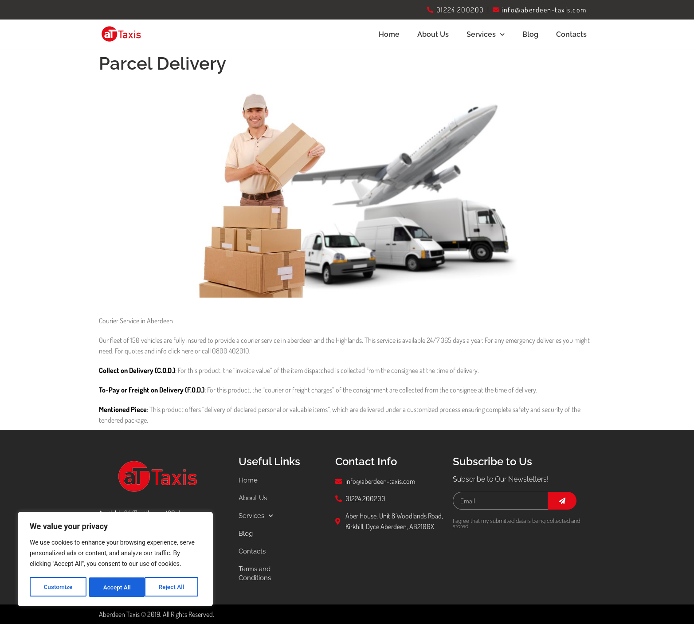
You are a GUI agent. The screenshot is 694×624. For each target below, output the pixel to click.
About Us (433, 34)
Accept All (173, 587)
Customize (58, 587)
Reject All (116, 587)
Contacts (571, 34)
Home (389, 34)
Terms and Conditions (256, 573)
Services (486, 34)
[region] (115, 559)
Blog (530, 34)
